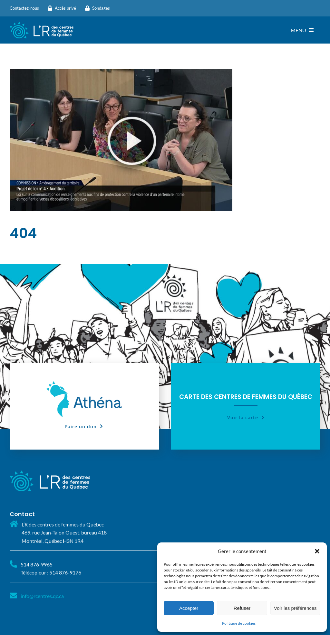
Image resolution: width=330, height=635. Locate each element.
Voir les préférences (295, 608)
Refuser (242, 608)
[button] (317, 551)
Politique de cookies (239, 623)
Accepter (188, 608)
